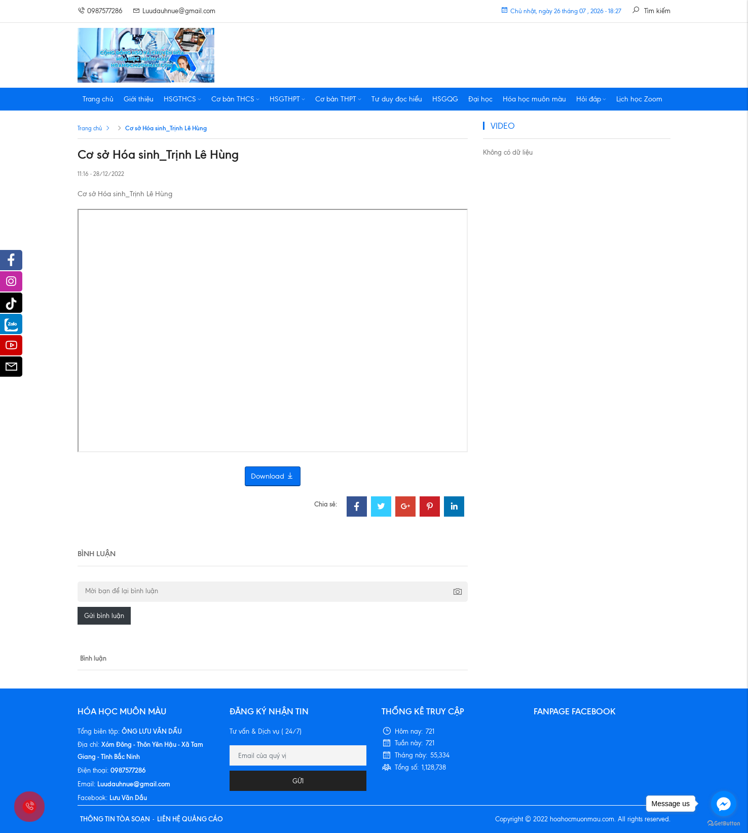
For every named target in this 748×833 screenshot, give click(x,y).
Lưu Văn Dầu (128, 797)
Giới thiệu (139, 99)
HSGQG (445, 99)
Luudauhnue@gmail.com (174, 11)
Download (273, 476)
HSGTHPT (287, 99)
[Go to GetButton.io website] (723, 823)
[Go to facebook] (723, 803)
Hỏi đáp (591, 99)
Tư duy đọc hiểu (396, 99)
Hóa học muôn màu (534, 99)
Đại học (480, 99)
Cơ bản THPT (338, 99)
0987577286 (100, 11)
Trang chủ (98, 99)
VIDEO (503, 126)
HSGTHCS (182, 99)
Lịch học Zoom (639, 99)
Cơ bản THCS (235, 99)
